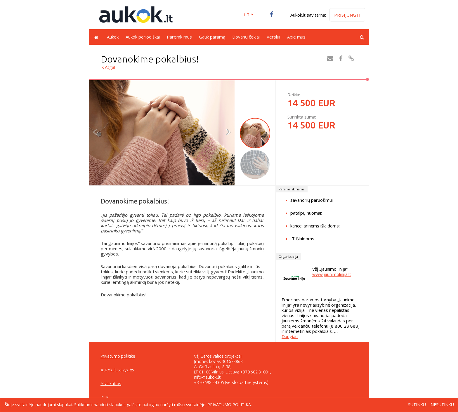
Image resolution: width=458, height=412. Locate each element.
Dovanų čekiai (246, 37)
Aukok (113, 37)
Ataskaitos (110, 383)
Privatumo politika (117, 356)
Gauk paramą (212, 37)
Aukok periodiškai (143, 37)
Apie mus (296, 37)
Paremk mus (179, 37)
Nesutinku (442, 404)
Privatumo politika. (229, 404)
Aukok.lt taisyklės (117, 369)
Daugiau (290, 336)
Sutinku (417, 404)
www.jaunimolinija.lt (331, 274)
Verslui (273, 37)
